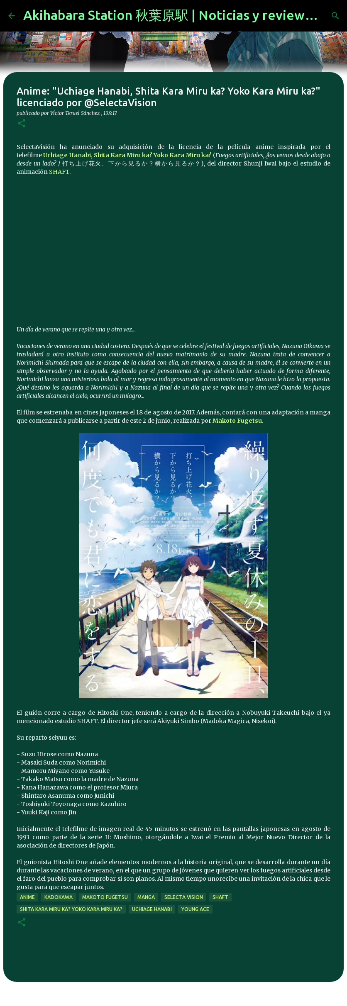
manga (146, 897)
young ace (195, 909)
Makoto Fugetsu (237, 420)
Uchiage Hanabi (152, 909)
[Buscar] (335, 16)
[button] (22, 123)
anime (27, 897)
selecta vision (183, 897)
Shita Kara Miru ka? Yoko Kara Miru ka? (71, 909)
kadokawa (58, 897)
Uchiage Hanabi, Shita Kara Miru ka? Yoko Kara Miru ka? (127, 155)
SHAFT (59, 171)
